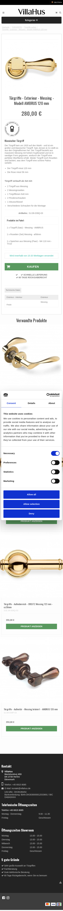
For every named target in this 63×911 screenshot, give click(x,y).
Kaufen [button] (22, 266)
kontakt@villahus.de (21, 788)
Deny (31, 513)
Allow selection (31, 504)
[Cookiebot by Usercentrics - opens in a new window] (46, 395)
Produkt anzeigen (31, 521)
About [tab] (51, 403)
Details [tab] (31, 403)
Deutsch (56, 2)
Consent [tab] (11, 403)
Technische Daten (13, 290)
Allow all (31, 494)
